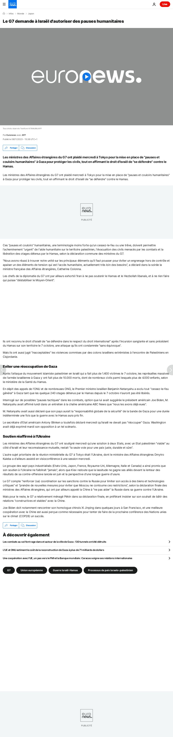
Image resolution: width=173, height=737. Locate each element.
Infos (11, 14)
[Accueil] (4, 13)
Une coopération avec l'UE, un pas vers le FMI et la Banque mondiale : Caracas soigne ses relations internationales (67, 558)
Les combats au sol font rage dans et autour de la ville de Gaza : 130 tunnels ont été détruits (54, 541)
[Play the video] (86, 76)
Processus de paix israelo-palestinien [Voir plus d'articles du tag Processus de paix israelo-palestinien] (110, 570)
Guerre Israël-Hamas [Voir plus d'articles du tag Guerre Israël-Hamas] (65, 570)
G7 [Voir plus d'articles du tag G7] (8, 570)
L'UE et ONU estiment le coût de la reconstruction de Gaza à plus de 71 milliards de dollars (53, 549)
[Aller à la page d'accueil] (12, 4)
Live (165, 4)
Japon (31, 14)
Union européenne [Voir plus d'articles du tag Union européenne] (32, 570)
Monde (20, 14)
